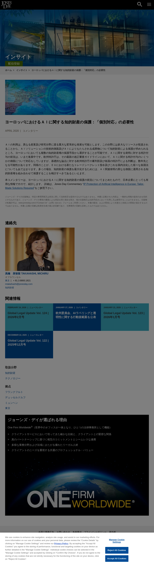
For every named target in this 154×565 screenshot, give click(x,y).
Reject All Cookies (117, 551)
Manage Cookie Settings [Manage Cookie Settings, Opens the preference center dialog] (117, 542)
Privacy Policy (61, 545)
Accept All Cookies (116, 560)
